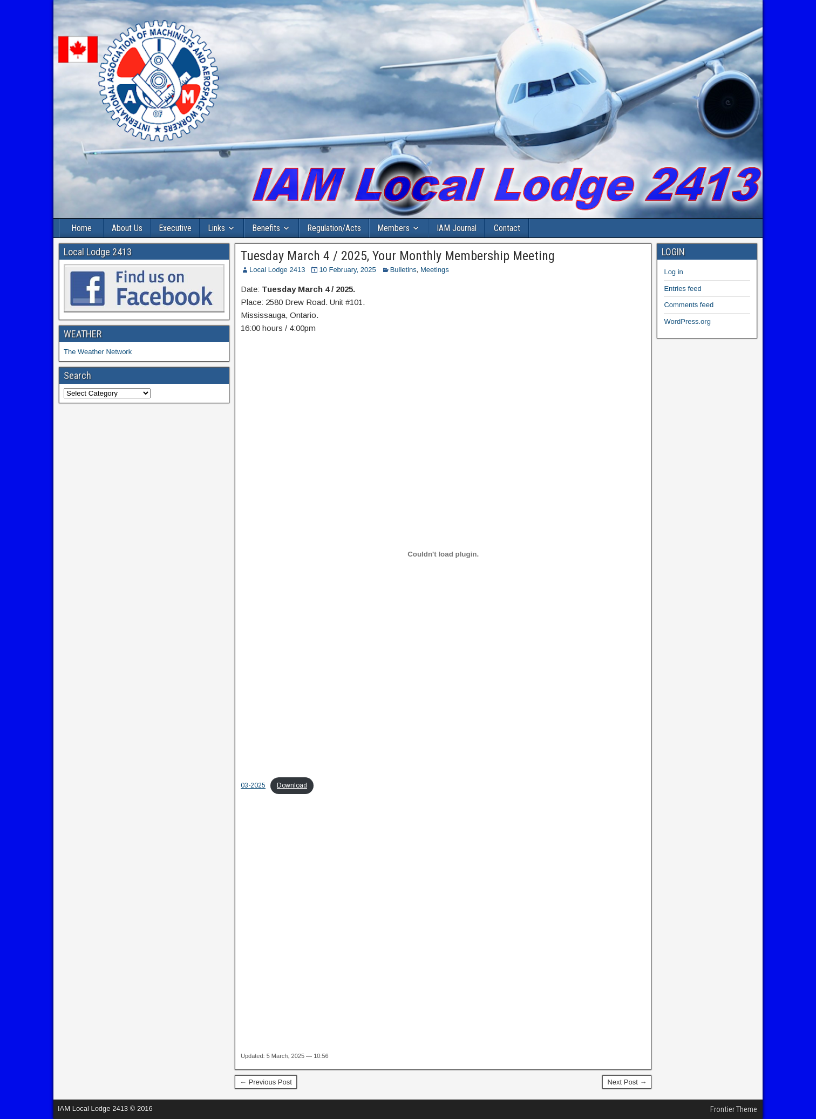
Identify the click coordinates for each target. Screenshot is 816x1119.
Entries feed (682, 288)
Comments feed (688, 305)
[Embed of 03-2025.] (443, 554)
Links (216, 228)
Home (81, 228)
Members (393, 228)
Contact (507, 228)
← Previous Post (266, 1082)
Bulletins (403, 270)
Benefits (266, 228)
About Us (127, 228)
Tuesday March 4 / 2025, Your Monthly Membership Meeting (398, 255)
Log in (673, 272)
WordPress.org (687, 321)
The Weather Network (98, 352)
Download (292, 785)
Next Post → (627, 1082)
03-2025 (253, 785)
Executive (175, 228)
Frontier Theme (733, 1109)
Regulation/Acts (334, 228)
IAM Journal (457, 228)
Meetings (434, 270)
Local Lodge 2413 (277, 270)
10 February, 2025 (347, 270)
